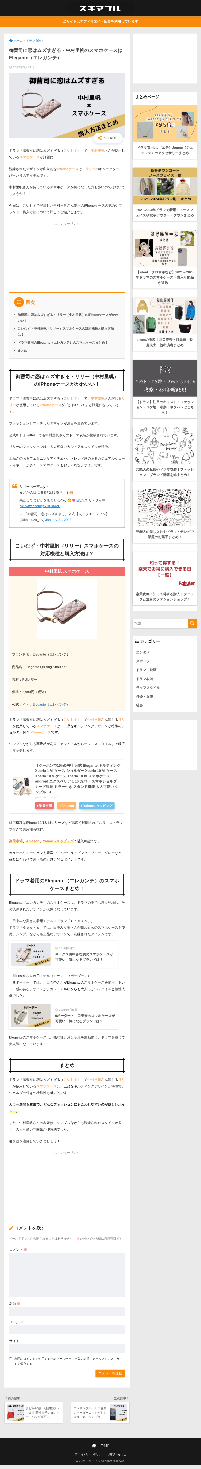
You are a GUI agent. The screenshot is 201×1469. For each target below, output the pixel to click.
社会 (139, 703)
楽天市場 (45, 805)
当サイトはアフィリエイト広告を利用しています (100, 22)
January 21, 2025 (58, 520)
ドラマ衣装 (144, 677)
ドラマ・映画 (146, 668)
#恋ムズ (82, 500)
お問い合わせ (117, 1458)
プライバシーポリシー (90, 1458)
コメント (18, 1253)
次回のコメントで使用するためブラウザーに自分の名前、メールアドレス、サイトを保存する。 (68, 1365)
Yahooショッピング (98, 805)
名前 (14, 1307)
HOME (101, 1449)
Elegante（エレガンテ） (51, 704)
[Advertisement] (67, 256)
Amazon (68, 805)
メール (16, 1326)
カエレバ (53, 797)
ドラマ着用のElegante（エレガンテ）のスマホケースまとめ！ (63, 342)
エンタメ (143, 650)
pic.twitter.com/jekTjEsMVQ (40, 506)
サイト (14, 1344)
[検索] (192, 621)
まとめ (22, 350)
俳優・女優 (144, 694)
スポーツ (143, 659)
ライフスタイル (148, 686)
